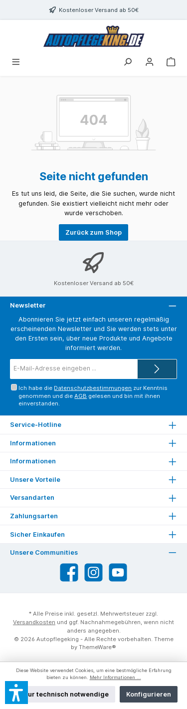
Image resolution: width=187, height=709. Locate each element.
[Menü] (16, 62)
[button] (16, 692)
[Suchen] (128, 62)
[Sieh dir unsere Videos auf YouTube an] (118, 572)
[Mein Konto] (150, 62)
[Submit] (157, 369)
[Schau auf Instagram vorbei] (93, 572)
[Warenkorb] (171, 62)
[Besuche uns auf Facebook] (69, 572)
